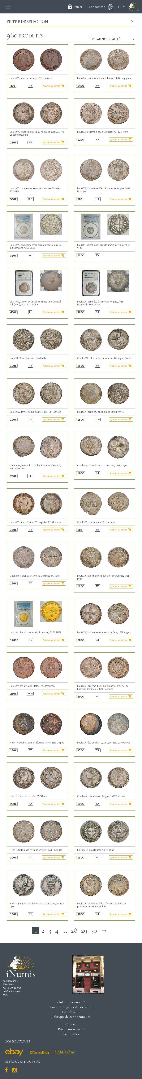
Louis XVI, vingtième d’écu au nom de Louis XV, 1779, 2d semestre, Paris (37, 133)
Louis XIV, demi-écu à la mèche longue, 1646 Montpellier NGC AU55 (100, 303)
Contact (71, 1024)
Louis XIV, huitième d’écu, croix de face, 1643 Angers (104, 632)
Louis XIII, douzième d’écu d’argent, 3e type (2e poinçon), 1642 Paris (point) (101, 905)
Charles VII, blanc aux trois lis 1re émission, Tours (35, 575)
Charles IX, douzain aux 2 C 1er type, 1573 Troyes (102, 465)
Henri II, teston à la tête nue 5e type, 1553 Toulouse (36, 850)
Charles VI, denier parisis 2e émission (96, 522)
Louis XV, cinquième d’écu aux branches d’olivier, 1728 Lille (35, 190)
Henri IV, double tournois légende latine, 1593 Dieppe (37, 742)
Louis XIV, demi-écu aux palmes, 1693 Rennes (100, 411)
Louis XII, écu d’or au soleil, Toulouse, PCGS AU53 (35, 632)
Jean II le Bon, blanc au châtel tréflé (28, 358)
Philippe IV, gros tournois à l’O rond (95, 850)
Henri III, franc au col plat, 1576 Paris (28, 796)
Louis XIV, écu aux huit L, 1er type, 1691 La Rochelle (103, 742)
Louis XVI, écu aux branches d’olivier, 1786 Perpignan (104, 78)
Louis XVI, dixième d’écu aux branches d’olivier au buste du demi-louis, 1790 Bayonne (102, 687)
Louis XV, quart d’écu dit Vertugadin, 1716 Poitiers (35, 522)
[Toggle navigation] (8, 6)
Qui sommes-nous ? (71, 1002)
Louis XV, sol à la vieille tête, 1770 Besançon (32, 686)
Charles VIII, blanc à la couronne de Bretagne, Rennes (104, 358)
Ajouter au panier (53, 85)
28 (74, 930)
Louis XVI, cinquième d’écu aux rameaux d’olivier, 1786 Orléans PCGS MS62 (35, 246)
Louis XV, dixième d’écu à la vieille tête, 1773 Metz (102, 131)
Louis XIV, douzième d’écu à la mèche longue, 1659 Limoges (103, 190)
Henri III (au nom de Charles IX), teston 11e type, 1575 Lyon (37, 905)
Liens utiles (71, 1034)
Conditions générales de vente (71, 1007)
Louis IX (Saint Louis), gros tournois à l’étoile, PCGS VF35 (103, 246)
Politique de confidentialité (71, 1016)
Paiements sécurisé (71, 1029)
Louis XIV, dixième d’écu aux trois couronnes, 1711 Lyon (103, 577)
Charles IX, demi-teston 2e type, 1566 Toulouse (101, 796)
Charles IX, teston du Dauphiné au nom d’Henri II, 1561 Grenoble (35, 467)
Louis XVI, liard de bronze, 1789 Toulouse (31, 78)
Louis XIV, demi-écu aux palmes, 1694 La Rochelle (35, 411)
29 (84, 930)
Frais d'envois (71, 1012)
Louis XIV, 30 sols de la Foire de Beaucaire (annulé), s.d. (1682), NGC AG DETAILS (36, 303)
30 (94, 930)
